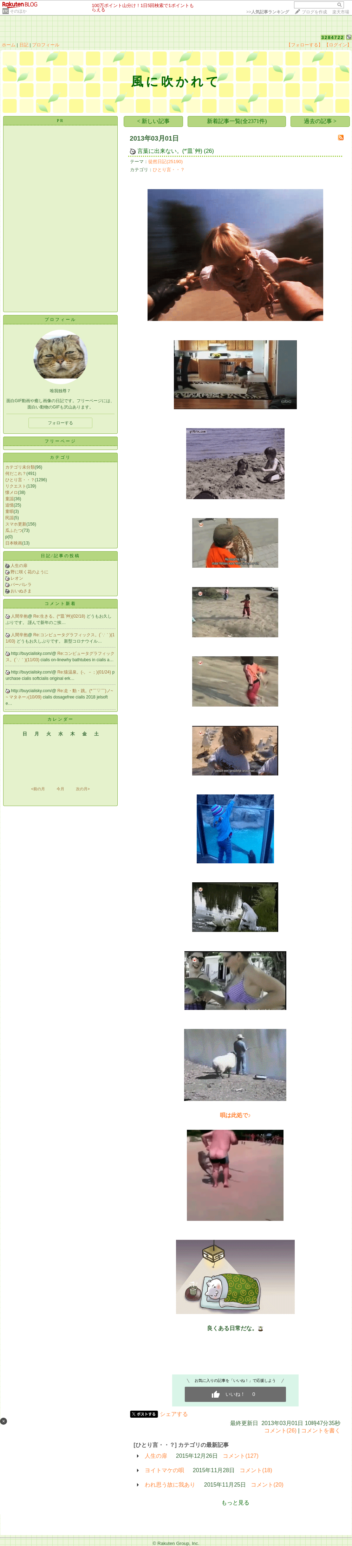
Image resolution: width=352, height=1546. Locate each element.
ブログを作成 (314, 11)
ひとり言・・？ (20, 479)
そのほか (18, 11)
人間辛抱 (19, 616)
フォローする (60, 422)
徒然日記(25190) (165, 161)
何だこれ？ (15, 473)
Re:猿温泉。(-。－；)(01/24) (84, 672)
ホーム (8, 44)
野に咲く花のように (29, 571)
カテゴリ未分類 (20, 467)
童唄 (9, 511)
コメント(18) (256, 1470)
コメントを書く (320, 1431)
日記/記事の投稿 (60, 555)
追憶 (9, 505)
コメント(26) (280, 1431)
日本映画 (13, 543)
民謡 (9, 517)
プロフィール (45, 44)
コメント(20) (267, 1485)
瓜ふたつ (13, 530)
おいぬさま (21, 590)
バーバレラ (21, 584)
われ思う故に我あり (170, 1485)
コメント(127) (240, 1456)
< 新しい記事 (153, 121)
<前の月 (38, 789)
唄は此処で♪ (235, 1115)
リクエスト (15, 486)
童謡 (9, 498)
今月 (60, 789)
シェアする (174, 1414)
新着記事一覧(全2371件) (237, 121)
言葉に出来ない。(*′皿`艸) (170, 151)
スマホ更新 (15, 524)
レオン (17, 578)
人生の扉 (19, 565)
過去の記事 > (320, 121)
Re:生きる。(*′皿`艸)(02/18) (59, 616)
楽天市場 (340, 11)
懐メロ (11, 492)
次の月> (83, 789)
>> (267, 11)
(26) (209, 151)
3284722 (332, 37)
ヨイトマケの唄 (164, 1470)
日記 (23, 44)
